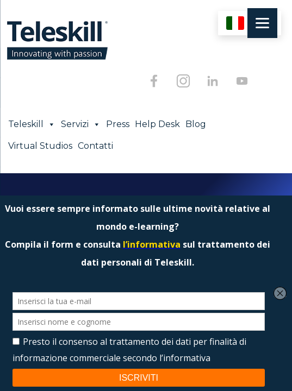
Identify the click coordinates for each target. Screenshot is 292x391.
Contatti (95, 146)
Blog (195, 124)
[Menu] (262, 23)
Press (117, 124)
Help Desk (157, 124)
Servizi (81, 124)
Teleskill (31, 124)
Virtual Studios (40, 146)
